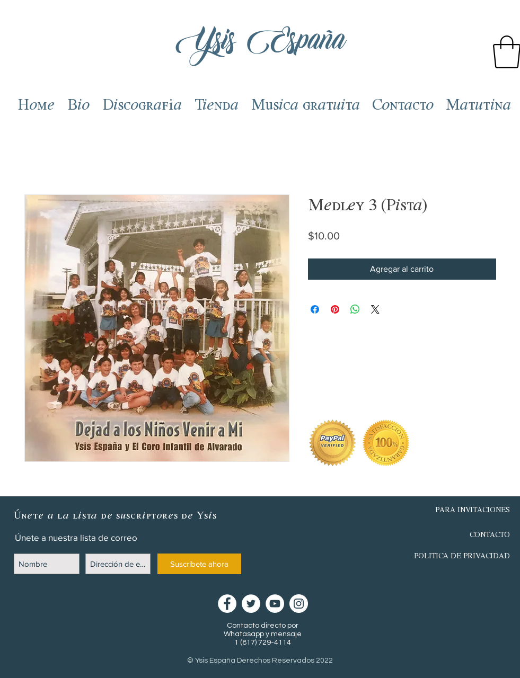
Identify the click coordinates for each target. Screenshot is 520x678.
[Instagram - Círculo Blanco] (298, 603)
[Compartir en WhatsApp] (355, 309)
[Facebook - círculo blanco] (227, 603)
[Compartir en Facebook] (315, 309)
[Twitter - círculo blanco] (251, 603)
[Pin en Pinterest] (335, 309)
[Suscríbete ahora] (199, 564)
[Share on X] (375, 309)
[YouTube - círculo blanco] (275, 603)
